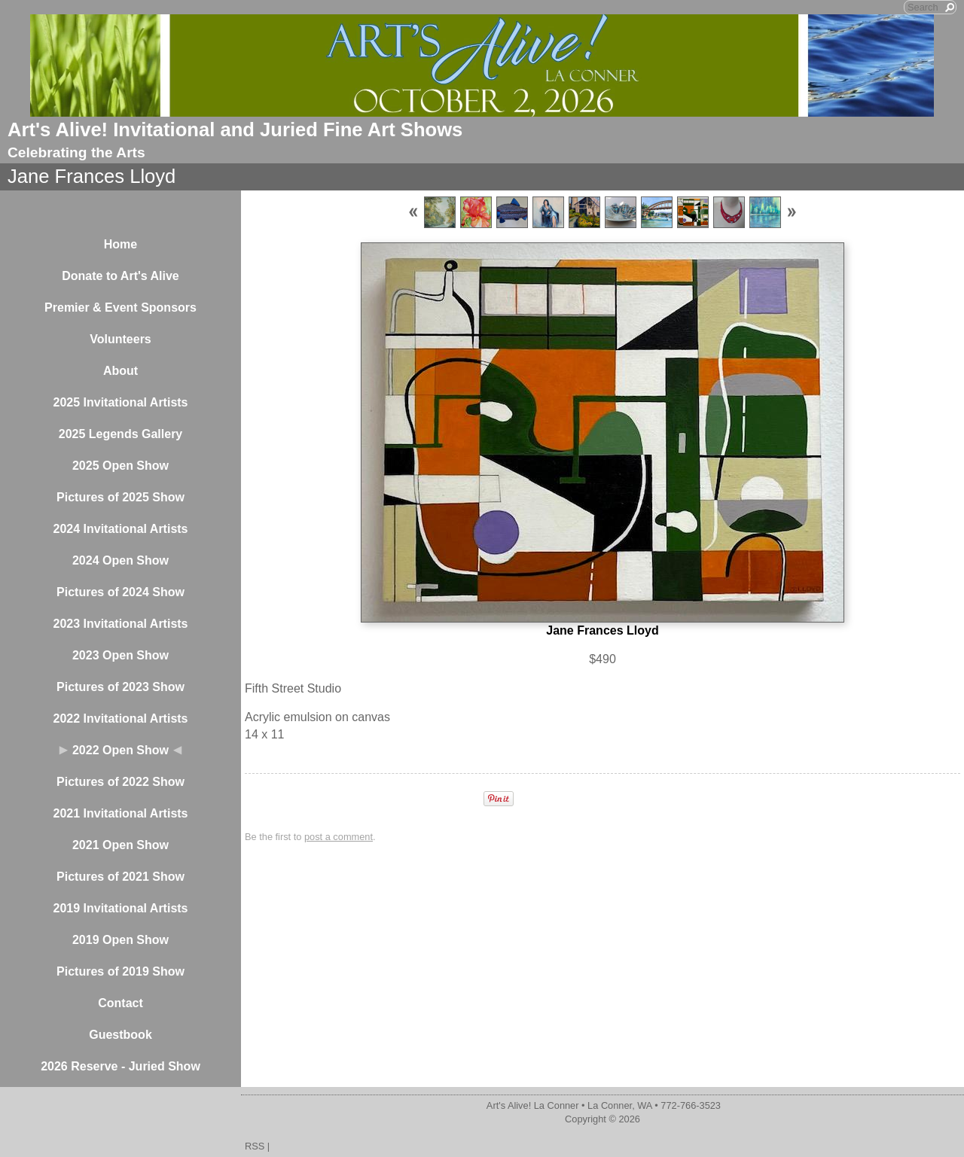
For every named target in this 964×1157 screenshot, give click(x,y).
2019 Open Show (120, 939)
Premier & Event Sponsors (120, 307)
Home (120, 244)
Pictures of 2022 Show (120, 781)
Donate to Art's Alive (120, 275)
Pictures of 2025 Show (120, 497)
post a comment (338, 836)
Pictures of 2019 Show (120, 971)
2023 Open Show (120, 655)
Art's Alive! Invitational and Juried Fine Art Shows (235, 129)
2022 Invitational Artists (120, 718)
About (120, 370)
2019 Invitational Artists (120, 908)
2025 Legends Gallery (121, 434)
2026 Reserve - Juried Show (120, 1066)
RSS (254, 1146)
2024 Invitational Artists (120, 528)
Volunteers (120, 339)
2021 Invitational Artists (120, 813)
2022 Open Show (120, 750)
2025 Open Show (120, 465)
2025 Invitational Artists (120, 402)
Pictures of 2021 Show (120, 876)
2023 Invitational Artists (120, 623)
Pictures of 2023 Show (120, 686)
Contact (120, 1003)
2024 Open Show (120, 560)
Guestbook (120, 1034)
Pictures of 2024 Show (120, 592)
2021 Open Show (120, 845)
